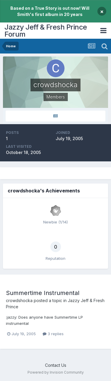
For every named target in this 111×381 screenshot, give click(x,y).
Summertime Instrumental (42, 292)
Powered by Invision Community (56, 372)
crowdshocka (19, 300)
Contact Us (55, 365)
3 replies (53, 333)
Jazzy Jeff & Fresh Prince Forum (45, 30)
